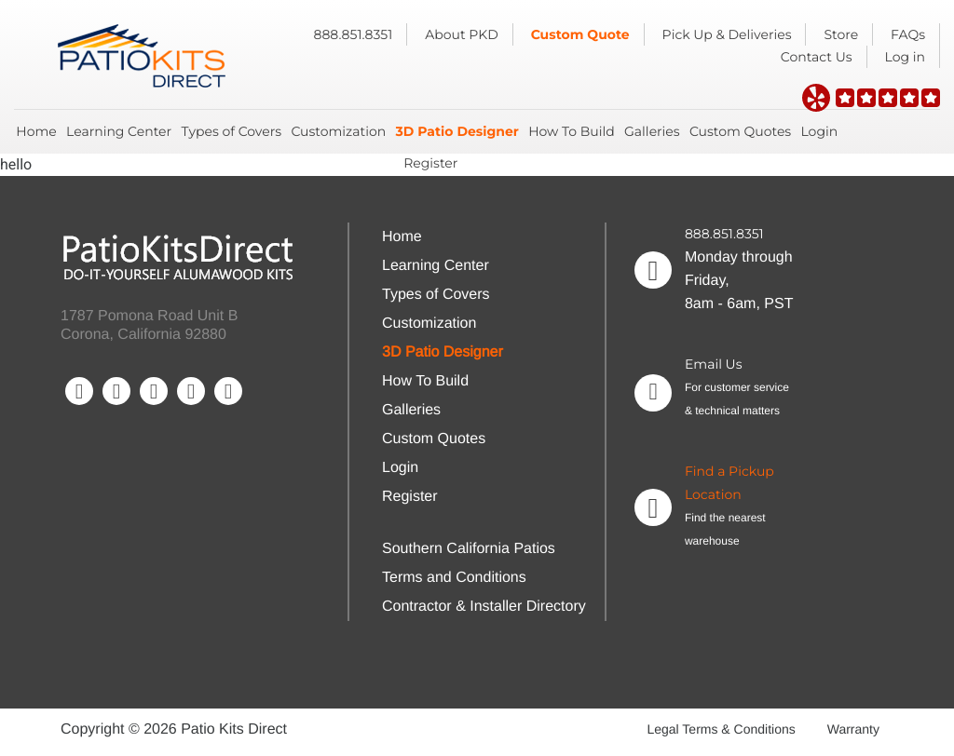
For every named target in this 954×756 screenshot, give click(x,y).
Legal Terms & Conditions (721, 729)
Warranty (853, 729)
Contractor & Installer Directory (484, 606)
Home (36, 131)
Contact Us (816, 56)
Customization (338, 131)
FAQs (908, 34)
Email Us (714, 364)
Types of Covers (231, 131)
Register (430, 163)
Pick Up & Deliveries (727, 34)
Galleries (652, 131)
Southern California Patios (468, 549)
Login (819, 131)
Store (841, 34)
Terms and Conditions (454, 578)
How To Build (571, 131)
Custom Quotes (740, 131)
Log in (905, 56)
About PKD (461, 34)
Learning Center (118, 131)
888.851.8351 (353, 34)
